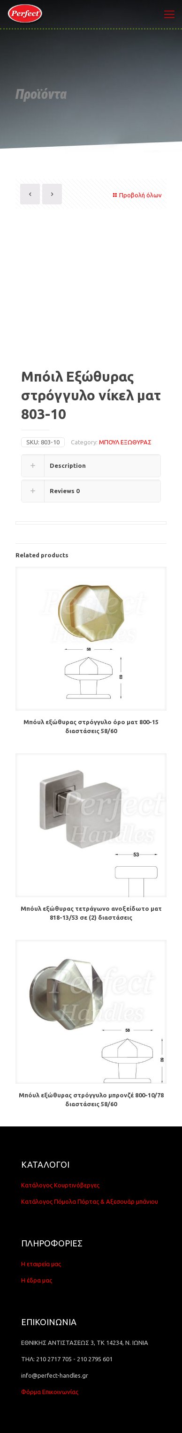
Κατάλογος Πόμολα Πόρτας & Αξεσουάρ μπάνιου (89, 1201)
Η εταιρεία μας (41, 1263)
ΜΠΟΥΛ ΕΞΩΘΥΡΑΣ (125, 442)
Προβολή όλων (136, 195)
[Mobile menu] (169, 14)
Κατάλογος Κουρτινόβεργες (60, 1185)
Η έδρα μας (36, 1280)
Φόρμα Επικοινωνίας (49, 1391)
